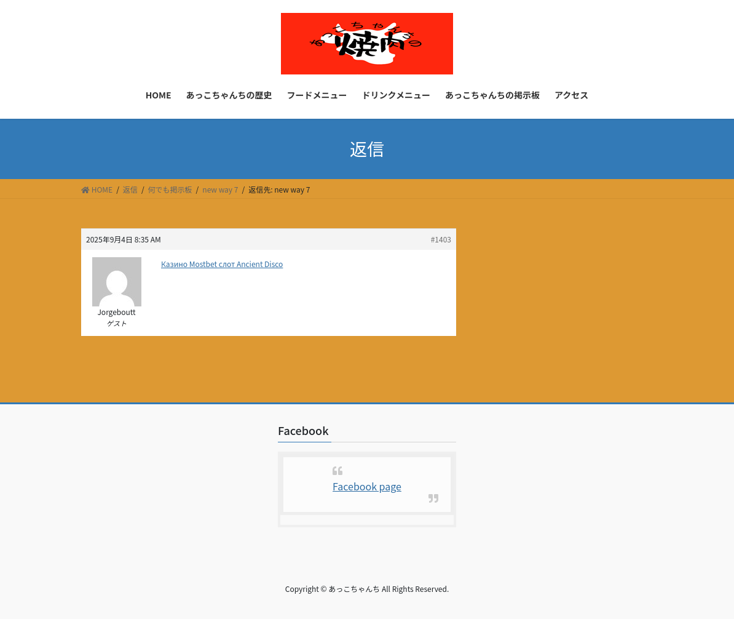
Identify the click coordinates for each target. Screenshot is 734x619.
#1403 (441, 239)
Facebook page (367, 486)
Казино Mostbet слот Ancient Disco (222, 263)
